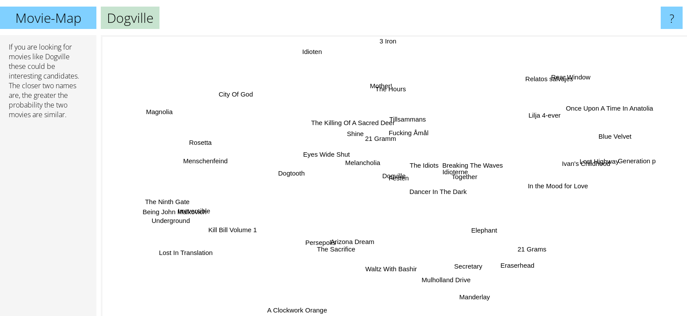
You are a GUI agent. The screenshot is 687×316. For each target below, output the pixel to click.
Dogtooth (289, 173)
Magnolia (167, 104)
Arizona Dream (349, 240)
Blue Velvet (607, 128)
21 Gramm (386, 142)
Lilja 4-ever (545, 116)
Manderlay (478, 296)
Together (463, 179)
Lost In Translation (183, 251)
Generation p (634, 161)
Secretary (458, 265)
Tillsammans (401, 121)
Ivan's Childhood (585, 165)
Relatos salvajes (545, 79)
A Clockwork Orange (296, 310)
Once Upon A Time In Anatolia (608, 107)
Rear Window (582, 78)
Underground (167, 217)
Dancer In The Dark (441, 191)
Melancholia (361, 165)
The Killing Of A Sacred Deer (356, 122)
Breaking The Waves (473, 166)
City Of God (240, 92)
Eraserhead (522, 263)
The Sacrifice (335, 247)
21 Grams (533, 248)
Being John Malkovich (173, 208)
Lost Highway (596, 155)
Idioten (313, 52)
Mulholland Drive (450, 279)
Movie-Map (48, 18)
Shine (352, 139)
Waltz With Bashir (393, 268)
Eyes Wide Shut (325, 154)
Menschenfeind (205, 162)
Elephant (484, 230)
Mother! (380, 86)
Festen (399, 179)
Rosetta (198, 146)
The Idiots (422, 166)
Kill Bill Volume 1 (234, 230)
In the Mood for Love (562, 185)
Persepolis (318, 240)
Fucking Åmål (410, 135)
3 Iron (386, 41)
